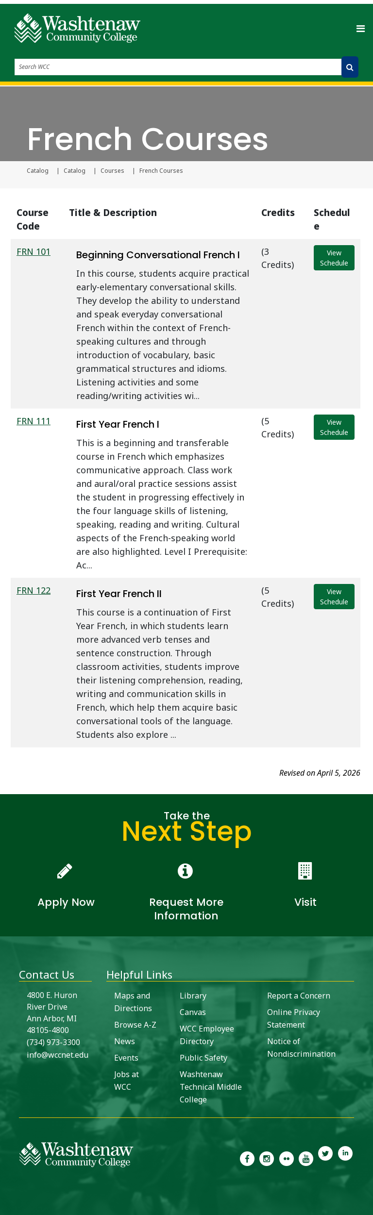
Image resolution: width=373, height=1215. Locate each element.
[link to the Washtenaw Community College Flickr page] (286, 1158)
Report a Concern (298, 995)
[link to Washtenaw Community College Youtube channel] (306, 1158)
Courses (112, 171)
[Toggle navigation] (360, 28)
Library (193, 995)
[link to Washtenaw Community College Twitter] (325, 1158)
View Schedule (334, 257)
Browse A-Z (135, 1024)
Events (126, 1057)
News (124, 1041)
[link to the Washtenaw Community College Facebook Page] (247, 1158)
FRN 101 (34, 251)
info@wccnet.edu (57, 1054)
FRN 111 (34, 421)
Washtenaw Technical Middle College (211, 1087)
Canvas (193, 1012)
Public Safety (203, 1057)
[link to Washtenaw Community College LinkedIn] (345, 1158)
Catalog (38, 171)
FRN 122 (34, 590)
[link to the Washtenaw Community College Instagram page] (266, 1158)
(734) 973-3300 (53, 1042)
